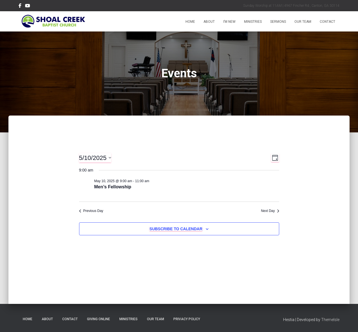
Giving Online (98, 319)
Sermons (278, 22)
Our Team (302, 22)
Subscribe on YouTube (27, 6)
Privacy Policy (186, 319)
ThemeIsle (330, 319)
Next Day (270, 211)
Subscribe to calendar (175, 229)
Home (190, 22)
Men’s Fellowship (112, 186)
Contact (327, 22)
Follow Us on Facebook (20, 6)
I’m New (229, 22)
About (209, 22)
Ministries (253, 22)
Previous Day (91, 211)
